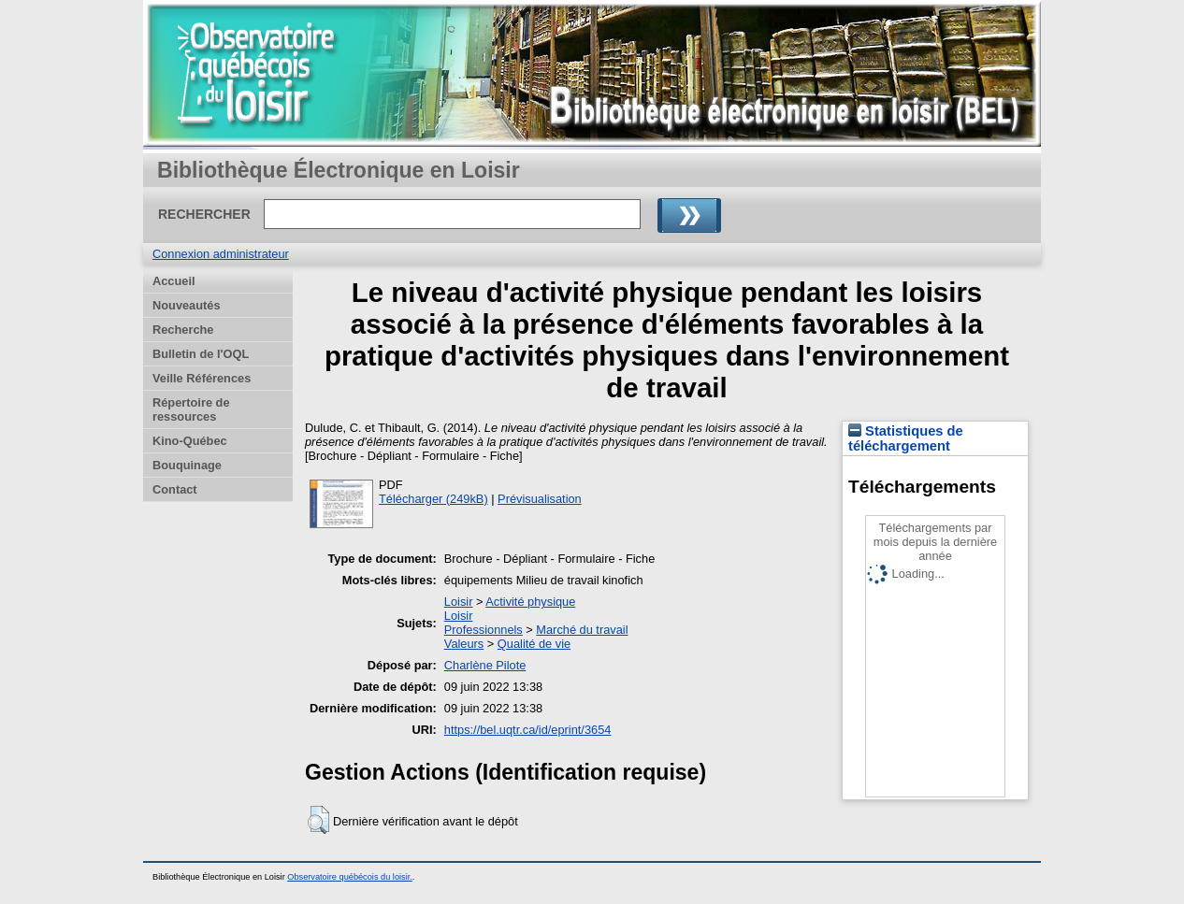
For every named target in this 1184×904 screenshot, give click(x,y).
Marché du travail (582, 630)
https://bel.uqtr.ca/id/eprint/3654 (528, 730)
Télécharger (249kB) (433, 499)
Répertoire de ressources (191, 409)
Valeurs (464, 644)
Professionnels (483, 630)
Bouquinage (187, 465)
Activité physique (530, 602)
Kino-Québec (189, 441)
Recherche (182, 330)
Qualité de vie (534, 644)
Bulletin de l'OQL (200, 354)
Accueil (173, 281)
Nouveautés (186, 305)
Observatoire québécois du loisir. (349, 877)
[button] (318, 820)
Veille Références (201, 378)
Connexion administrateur (220, 254)
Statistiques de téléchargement (905, 438)
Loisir (458, 602)
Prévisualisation (540, 499)
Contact (174, 489)
